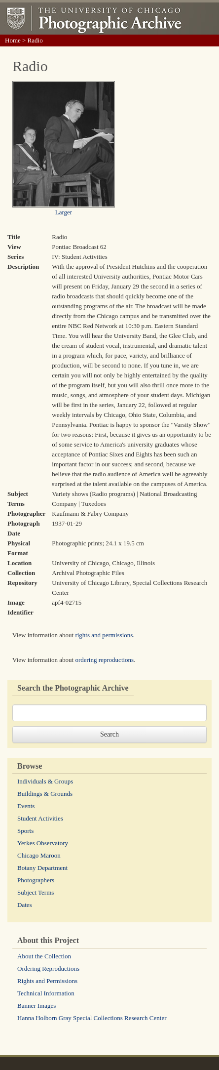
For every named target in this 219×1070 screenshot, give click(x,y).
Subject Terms (35, 892)
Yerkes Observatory (42, 843)
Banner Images (36, 1005)
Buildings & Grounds (45, 793)
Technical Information (45, 993)
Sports (25, 830)
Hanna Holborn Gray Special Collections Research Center (92, 1018)
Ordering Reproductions (48, 968)
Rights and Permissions (47, 981)
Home (13, 40)
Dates (24, 904)
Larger (63, 212)
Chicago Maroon (39, 855)
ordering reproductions (104, 659)
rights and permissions (104, 635)
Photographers (35, 880)
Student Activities (40, 818)
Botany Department (42, 867)
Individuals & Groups (45, 781)
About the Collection (44, 956)
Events (26, 806)
